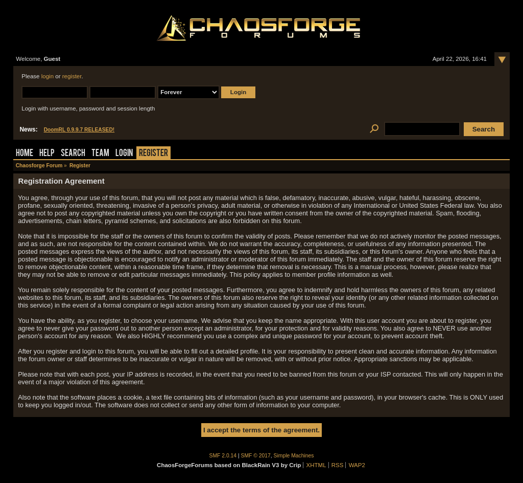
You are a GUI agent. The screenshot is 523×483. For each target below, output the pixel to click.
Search (73, 154)
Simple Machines (294, 455)
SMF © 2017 (256, 455)
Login (124, 154)
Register (153, 154)
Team (100, 154)
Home (24, 154)
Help (47, 154)
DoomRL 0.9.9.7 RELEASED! (79, 130)
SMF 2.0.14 (223, 455)
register (72, 76)
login (47, 76)
